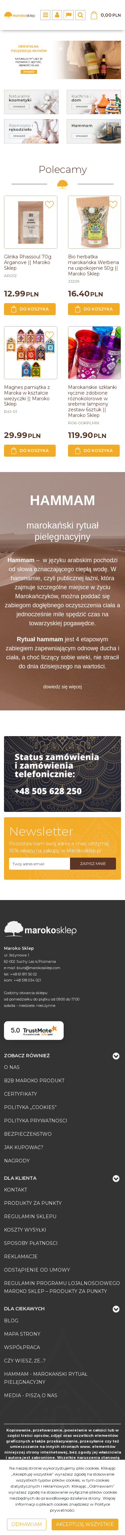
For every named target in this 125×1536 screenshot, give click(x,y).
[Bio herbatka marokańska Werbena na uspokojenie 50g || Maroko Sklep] (93, 265)
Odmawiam (26, 1524)
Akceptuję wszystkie (85, 1524)
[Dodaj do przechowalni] (49, 207)
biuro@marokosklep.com (38, 967)
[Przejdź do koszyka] (111, 15)
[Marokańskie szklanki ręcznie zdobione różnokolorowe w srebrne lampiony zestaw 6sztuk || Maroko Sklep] (92, 401)
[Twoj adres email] (39, 864)
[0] (62, 60)
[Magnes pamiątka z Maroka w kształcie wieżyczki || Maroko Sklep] (27, 395)
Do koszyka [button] (30, 309)
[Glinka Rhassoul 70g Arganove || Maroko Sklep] (27, 262)
